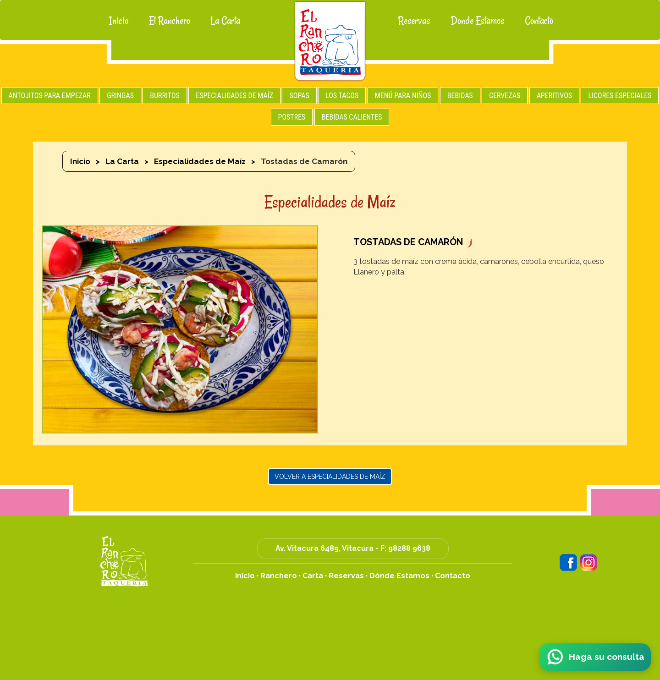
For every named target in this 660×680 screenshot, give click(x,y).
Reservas (414, 20)
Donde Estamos (477, 20)
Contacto (539, 20)
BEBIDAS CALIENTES (352, 117)
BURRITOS (165, 95)
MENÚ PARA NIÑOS (403, 95)
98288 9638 (409, 548)
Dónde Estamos (399, 575)
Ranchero (278, 575)
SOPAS (299, 95)
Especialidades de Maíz (200, 161)
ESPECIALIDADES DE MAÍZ (234, 95)
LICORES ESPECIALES (619, 95)
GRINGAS (120, 95)
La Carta (225, 20)
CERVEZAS (504, 95)
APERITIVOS (554, 95)
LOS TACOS (341, 95)
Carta (312, 575)
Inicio (118, 20)
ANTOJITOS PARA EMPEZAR (50, 95)
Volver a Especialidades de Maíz (330, 476)
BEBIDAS (460, 95)
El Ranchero (169, 20)
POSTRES (292, 117)
